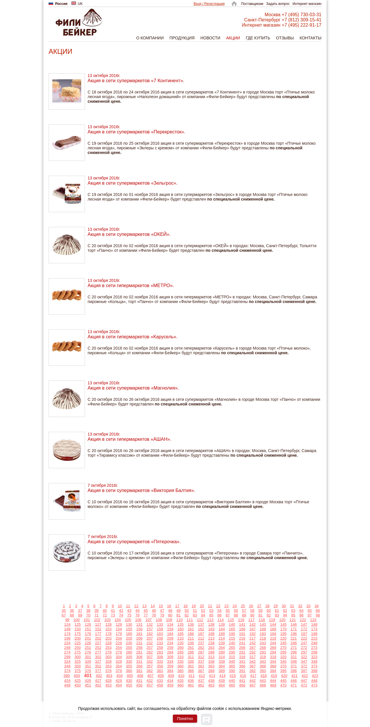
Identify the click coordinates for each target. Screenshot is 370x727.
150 (78, 629)
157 (150, 629)
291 (242, 652)
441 (242, 680)
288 (211, 652)
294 (273, 652)
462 (201, 685)
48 (170, 610)
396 (294, 671)
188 (211, 633)
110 (179, 620)
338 (211, 661)
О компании (150, 38)
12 (136, 606)
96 (301, 615)
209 (170, 638)
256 (139, 647)
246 (294, 643)
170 (283, 629)
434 (170, 680)
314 (222, 657)
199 (67, 638)
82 (187, 615)
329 (119, 661)
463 (211, 685)
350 (78, 666)
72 (105, 615)
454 (119, 685)
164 (222, 629)
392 (252, 671)
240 (232, 643)
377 (98, 671)
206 (139, 638)
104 (117, 620)
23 (226, 606)
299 (67, 657)
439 (222, 680)
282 (150, 652)
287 (201, 652)
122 (303, 620)
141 (242, 624)
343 (263, 661)
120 (282, 620)
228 (108, 643)
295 (283, 652)
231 (139, 643)
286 (191, 652)
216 (242, 638)
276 (88, 652)
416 (243, 675)
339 (222, 661)
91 (260, 615)
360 (180, 666)
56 (236, 610)
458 (160, 685)
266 (242, 647)
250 (78, 647)
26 (251, 606)
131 (139, 624)
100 (76, 620)
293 (263, 652)
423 (315, 675)
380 (129, 671)
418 (263, 675)
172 (304, 629)
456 (139, 685)
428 (108, 680)
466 (242, 685)
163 (211, 629)
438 (211, 680)
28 (267, 606)
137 (201, 624)
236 (191, 643)
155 (129, 629)
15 (161, 606)
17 (177, 606)
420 (284, 675)
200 (78, 638)
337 (201, 661)
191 (242, 633)
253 (108, 647)
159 (170, 629)
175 (78, 633)
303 (108, 657)
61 (277, 610)
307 (150, 657)
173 (314, 629)
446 (294, 680)
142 (252, 624)
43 (129, 610)
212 (201, 638)
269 (273, 647)
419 (274, 675)
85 (211, 615)
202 (98, 638)
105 (128, 620)
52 (203, 610)
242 (252, 643)
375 (78, 671)
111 (190, 620)
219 (273, 638)
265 (232, 647)
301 (88, 657)
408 (161, 675)
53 (211, 610)
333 (160, 661)
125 (78, 624)
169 (273, 629)
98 (318, 615)
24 (235, 606)
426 (88, 680)
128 (108, 624)
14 (153, 606)
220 (283, 638)
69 (80, 615)
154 (119, 629)
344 (273, 661)
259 (170, 647)
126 (88, 624)
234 (170, 643)
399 (67, 675)
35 (64, 610)
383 (160, 671)
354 (119, 666)
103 (107, 620)
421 (294, 675)
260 (180, 647)
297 (304, 652)
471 (294, 685)
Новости (210, 38)
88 (236, 615)
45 (146, 610)
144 (273, 624)
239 (222, 643)
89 (244, 615)
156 (139, 629)
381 (139, 671)
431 (139, 680)
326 (88, 661)
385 (180, 671)
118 (262, 620)
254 (119, 647)
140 (232, 624)
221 (294, 638)
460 (180, 685)
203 (108, 638)
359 (170, 666)
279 (119, 652)
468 (263, 685)
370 (283, 666)
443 (263, 680)
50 (187, 610)
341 (242, 661)
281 (139, 652)
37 (80, 610)
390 (232, 671)
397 (304, 671)
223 (314, 638)
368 (263, 666)
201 (88, 638)
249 (67, 647)
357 (150, 666)
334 (170, 661)
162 (201, 629)
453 (108, 685)
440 (232, 680)
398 (314, 671)
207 (150, 638)
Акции (233, 38)
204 (119, 638)
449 (67, 685)
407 (150, 675)
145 (283, 624)
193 (263, 633)
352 (98, 666)
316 (242, 657)
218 (263, 638)
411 (191, 675)
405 (130, 675)
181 (139, 633)
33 (308, 606)
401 (88, 675)
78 (154, 615)
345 (283, 661)
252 (98, 647)
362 (201, 666)
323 (314, 657)
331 (139, 661)
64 (301, 610)
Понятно (185, 718)
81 (178, 615)
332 (150, 661)
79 (162, 615)
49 (178, 610)
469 (273, 685)
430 (129, 680)
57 (244, 610)
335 (180, 661)
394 (273, 671)
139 (222, 624)
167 (252, 629)
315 (232, 657)
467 (252, 685)
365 (232, 666)
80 (170, 615)
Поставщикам (252, 4)
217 (252, 638)
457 (150, 685)
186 (191, 633)
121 (292, 620)
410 (181, 675)
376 (88, 671)
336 (191, 661)
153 (108, 629)
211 (191, 638)
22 (218, 606)
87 (227, 615)
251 (88, 647)
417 (253, 675)
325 (78, 661)
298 (314, 652)
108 (159, 620)
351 (88, 666)
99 (67, 620)
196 (294, 633)
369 (273, 666)
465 (232, 685)
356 (139, 666)
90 (252, 615)
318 (263, 657)
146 (294, 624)
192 (252, 633)
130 (129, 624)
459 (170, 685)
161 (191, 629)
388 (211, 671)
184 (170, 633)
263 (211, 647)
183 (160, 633)
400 (77, 675)
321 (294, 657)
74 (121, 615)
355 (129, 666)
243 (263, 643)
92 (269, 615)
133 (160, 624)
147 (304, 624)
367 (252, 666)
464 (222, 685)
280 (129, 652)
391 (242, 671)
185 (180, 633)
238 (211, 643)
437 (201, 680)
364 (222, 666)
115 (231, 620)
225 (78, 643)
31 (292, 606)
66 (318, 610)
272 (304, 647)
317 (252, 657)
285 (180, 652)
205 (129, 638)
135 (180, 624)
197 (304, 633)
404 (119, 675)
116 (241, 620)
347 (304, 661)
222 (304, 638)
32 (300, 606)
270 (283, 647)
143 (263, 624)
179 (119, 633)
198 (314, 633)
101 (87, 620)
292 (252, 652)
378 (108, 671)
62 (285, 610)
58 (252, 610)
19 (194, 606)
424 (67, 680)
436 (191, 680)
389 (222, 671)
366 (242, 666)
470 (283, 685)
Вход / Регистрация (209, 4)
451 (88, 685)
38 (88, 610)
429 (119, 680)
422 (304, 675)
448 (314, 680)
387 (201, 671)
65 (310, 610)
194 (273, 633)
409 (171, 675)
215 (232, 638)
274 (67, 652)
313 (211, 657)
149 (67, 629)
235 (180, 643)
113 (210, 620)
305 (129, 657)
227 (98, 643)
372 (304, 666)
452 (98, 685)
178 (108, 633)
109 (169, 620)
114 (220, 620)
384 (170, 671)
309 (170, 657)
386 (191, 671)
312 (201, 657)
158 (160, 629)
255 (129, 647)
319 (273, 657)
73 (113, 615)
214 (222, 638)
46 (154, 610)
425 (78, 680)
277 (98, 652)
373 (314, 666)
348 (314, 661)
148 (314, 624)
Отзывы (285, 38)
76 (137, 615)
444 (273, 680)
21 (210, 606)
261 (191, 647)
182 (150, 633)
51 (195, 610)
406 (140, 675)
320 (283, 657)
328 (108, 661)
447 (304, 680)
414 (222, 675)
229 (119, 643)
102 (97, 620)
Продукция (182, 38)
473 (314, 685)
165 (232, 629)
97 (310, 615)
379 (119, 671)
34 (316, 606)
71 (97, 615)
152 (98, 629)
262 (201, 647)
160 (180, 629)
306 (139, 657)
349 (67, 666)
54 (219, 610)
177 (98, 633)
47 (162, 610)
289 (222, 652)
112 (200, 620)
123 (313, 620)
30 (284, 606)
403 (109, 675)
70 (88, 615)
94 (285, 615)
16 (169, 606)
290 (232, 652)
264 (222, 647)
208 (160, 638)
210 (180, 638)
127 (98, 624)
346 (294, 661)
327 (98, 661)
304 (119, 657)
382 (150, 671)
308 (160, 657)
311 (191, 657)
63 (293, 610)
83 (195, 615)
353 (108, 666)
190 (232, 633)
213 (211, 638)
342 (252, 661)
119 (272, 620)
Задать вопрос (278, 4)
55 (227, 610)
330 (129, 661)
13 (145, 606)
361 (191, 666)
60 (269, 610)
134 (170, 624)
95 (293, 615)
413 (212, 675)
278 (108, 652)
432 (150, 680)
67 (64, 615)
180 (129, 633)
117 (251, 620)
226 (88, 643)
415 (233, 675)
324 (67, 661)
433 (160, 680)
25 (243, 606)
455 (129, 685)
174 (67, 633)
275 (78, 652)
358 (160, 666)
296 (294, 652)
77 (146, 615)
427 (98, 680)
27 (259, 606)
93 (277, 615)
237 (201, 643)
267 (252, 647)
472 (304, 685)
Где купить (258, 38)
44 (137, 610)
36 (72, 610)
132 (150, 624)
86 (219, 615)
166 (242, 629)
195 (283, 633)
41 (113, 610)
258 (160, 647)
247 (304, 643)
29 (275, 606)
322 (304, 657)
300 (78, 657)
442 (252, 680)
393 (263, 671)
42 (121, 610)
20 (202, 606)
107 (148, 620)
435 (180, 680)
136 (191, 624)
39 (97, 610)
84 (203, 615)
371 (294, 666)
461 (191, 685)
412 (202, 675)
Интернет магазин (307, 4)
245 (283, 643)
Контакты (310, 38)
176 (88, 633)
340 (232, 661)
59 (260, 610)
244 (273, 643)
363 (211, 666)
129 (119, 624)
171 (294, 629)
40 (105, 610)
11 (128, 606)
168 (263, 629)
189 (222, 633)
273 (314, 647)
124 (67, 624)
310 (180, 657)
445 (283, 680)
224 (67, 643)
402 (99, 675)
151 (88, 629)
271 (294, 647)
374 (67, 671)
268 (263, 647)
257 (150, 647)
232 (150, 643)
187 (201, 633)
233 (160, 643)
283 (160, 652)
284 (170, 652)
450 (78, 685)
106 (138, 620)
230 (129, 643)
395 (283, 671)
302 (98, 657)
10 (120, 606)
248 (314, 643)
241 (242, 643)
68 (72, 615)
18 (185, 606)
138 (211, 624)
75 (129, 615)
